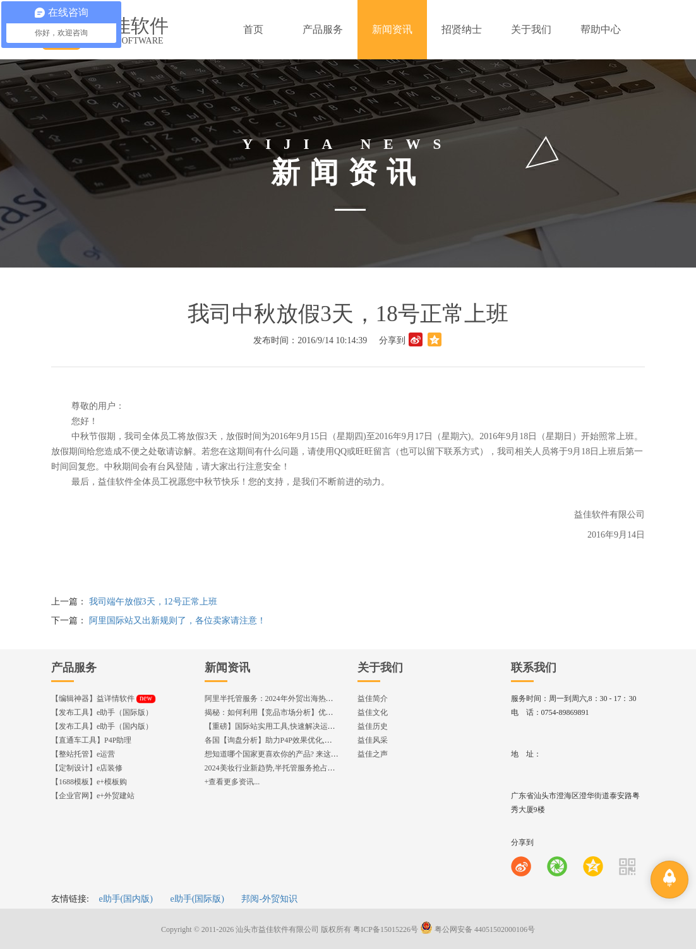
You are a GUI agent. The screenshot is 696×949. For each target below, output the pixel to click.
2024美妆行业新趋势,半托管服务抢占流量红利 (281, 767)
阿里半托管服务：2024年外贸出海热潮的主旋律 (284, 698)
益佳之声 (372, 754)
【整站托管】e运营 (83, 754)
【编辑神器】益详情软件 (103, 698)
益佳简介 (372, 698)
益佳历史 (372, 726)
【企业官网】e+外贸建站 (93, 795)
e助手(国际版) (197, 899)
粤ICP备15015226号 (385, 929)
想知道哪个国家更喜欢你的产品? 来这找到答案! (284, 754)
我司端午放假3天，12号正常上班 (153, 601)
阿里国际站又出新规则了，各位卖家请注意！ (177, 620)
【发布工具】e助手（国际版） (102, 712)
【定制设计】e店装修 (87, 767)
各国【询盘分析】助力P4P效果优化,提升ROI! (280, 740)
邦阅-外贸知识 (269, 899)
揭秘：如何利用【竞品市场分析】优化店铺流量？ (288, 712)
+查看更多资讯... (232, 781)
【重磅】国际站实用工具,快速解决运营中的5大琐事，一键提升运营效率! (326, 726)
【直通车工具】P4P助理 (91, 740)
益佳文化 (372, 712)
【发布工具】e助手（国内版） (102, 726)
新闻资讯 (227, 667)
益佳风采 (372, 740)
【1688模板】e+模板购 (89, 781)
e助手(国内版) (126, 899)
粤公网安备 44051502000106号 (477, 929)
